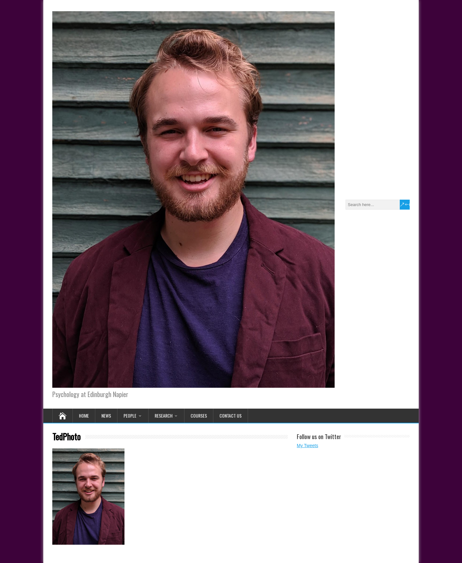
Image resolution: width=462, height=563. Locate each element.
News (106, 415)
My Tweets (307, 445)
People (130, 415)
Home (84, 415)
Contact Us (230, 415)
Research (164, 415)
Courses (199, 415)
